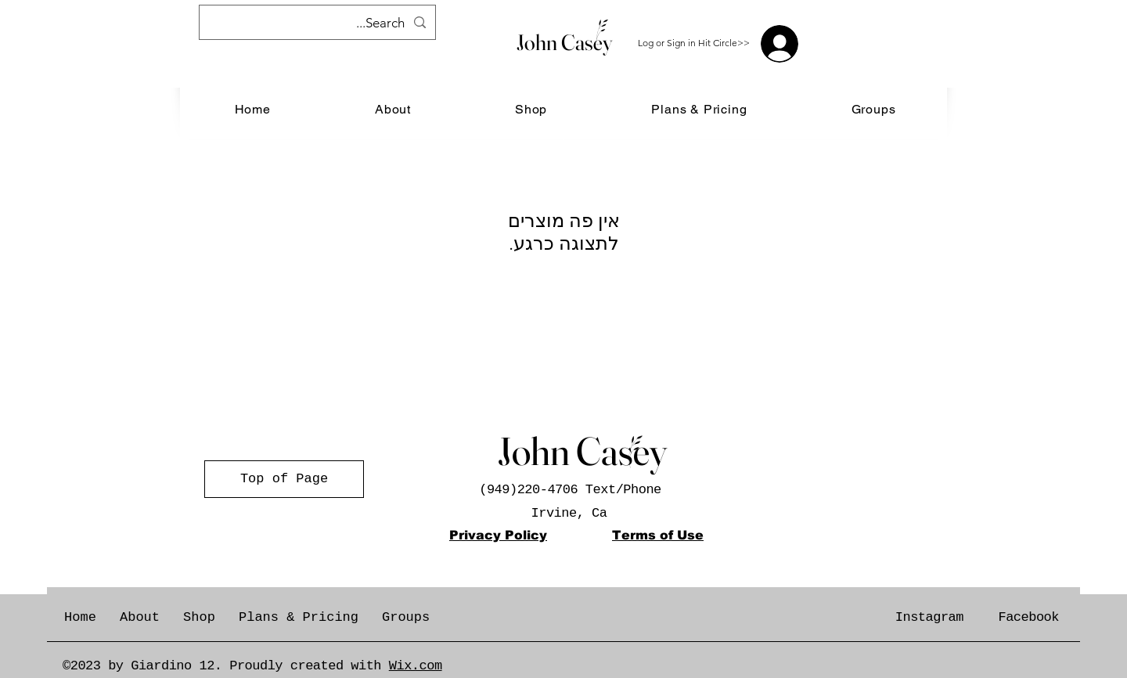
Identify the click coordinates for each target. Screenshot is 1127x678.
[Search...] (318, 23)
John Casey (564, 42)
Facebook (1028, 617)
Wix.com (415, 665)
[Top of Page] (284, 479)
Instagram (929, 617)
